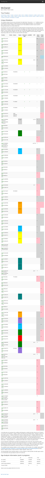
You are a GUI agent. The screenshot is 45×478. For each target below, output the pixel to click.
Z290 (12, 15)
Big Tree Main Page (5, 474)
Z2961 (2, 16)
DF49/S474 (31, 15)
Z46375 (15, 16)
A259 (34, 16)
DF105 (26, 16)
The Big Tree (4, 1)
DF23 (42, 15)
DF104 (23, 16)
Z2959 (12, 16)
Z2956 (5, 16)
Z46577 (8, 15)
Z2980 (35, 15)
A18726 (30, 16)
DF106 (19, 16)
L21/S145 (16, 15)
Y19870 (37, 16)
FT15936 (17, 17)
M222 (9, 16)
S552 (20, 15)
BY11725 (42, 16)
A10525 (3, 17)
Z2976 (39, 15)
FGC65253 (12, 17)
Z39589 (26, 15)
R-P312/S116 (3, 15)
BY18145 (7, 17)
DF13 (23, 15)
